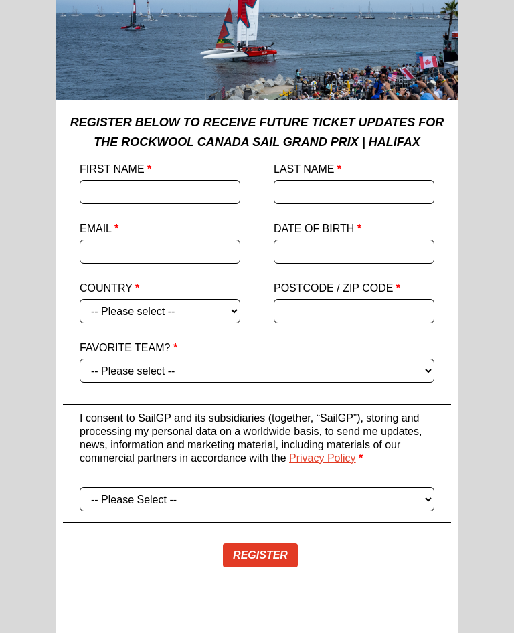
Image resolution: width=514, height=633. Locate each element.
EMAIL (99, 228)
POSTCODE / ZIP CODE (337, 288)
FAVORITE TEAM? (128, 347)
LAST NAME (307, 169)
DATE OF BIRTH (317, 228)
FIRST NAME (115, 169)
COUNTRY (109, 288)
